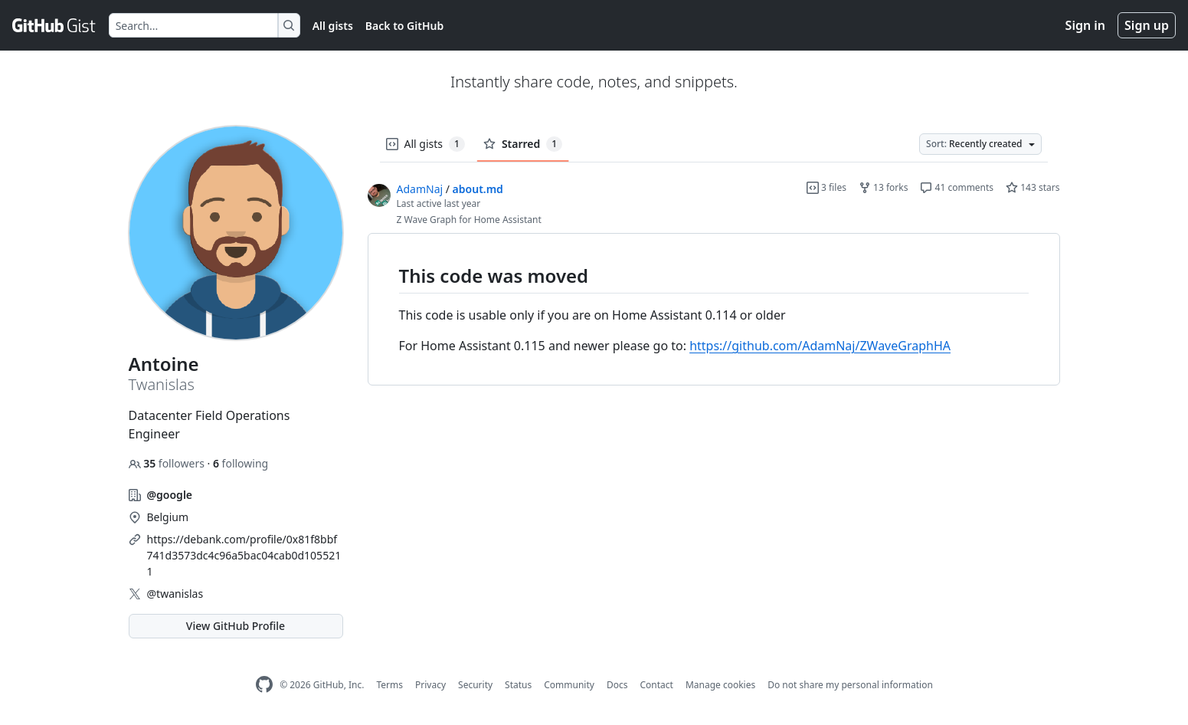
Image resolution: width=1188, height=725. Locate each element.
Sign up (1146, 25)
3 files (826, 187)
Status (518, 684)
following (240, 463)
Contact (656, 684)
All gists (333, 25)
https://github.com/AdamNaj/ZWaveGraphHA (820, 345)
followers (168, 463)
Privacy (430, 684)
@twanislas (175, 593)
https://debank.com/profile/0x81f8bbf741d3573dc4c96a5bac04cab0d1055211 (244, 555)
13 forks (883, 187)
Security (475, 684)
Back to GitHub (404, 25)
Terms (389, 684)
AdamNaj (420, 189)
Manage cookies (720, 684)
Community (569, 684)
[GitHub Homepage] (264, 684)
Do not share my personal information (850, 684)
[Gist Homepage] (54, 25)
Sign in (1085, 25)
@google (170, 494)
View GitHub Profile (235, 625)
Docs (617, 684)
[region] (713, 309)
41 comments (956, 187)
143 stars (1032, 187)
